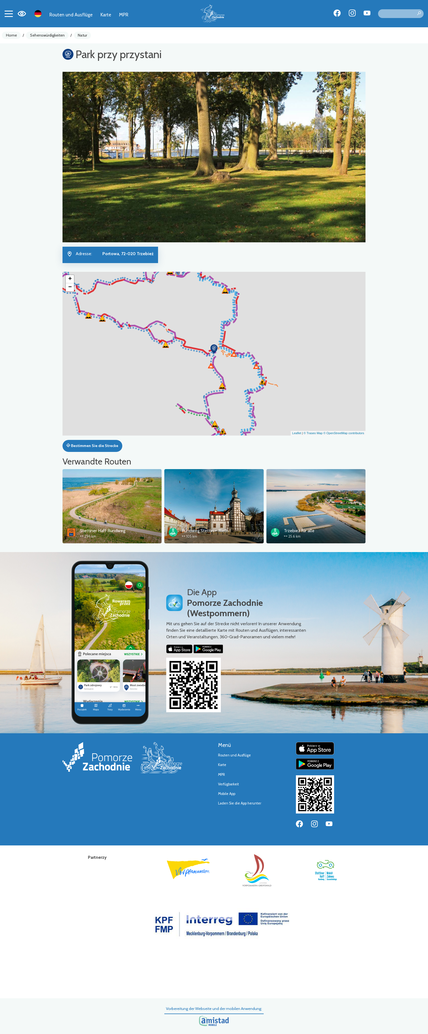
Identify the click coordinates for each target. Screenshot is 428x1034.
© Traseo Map (313, 433)
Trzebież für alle (299, 530)
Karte (105, 14)
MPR (123, 14)
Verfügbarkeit (228, 784)
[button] (214, 349)
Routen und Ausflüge (71, 14)
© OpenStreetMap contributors (343, 433)
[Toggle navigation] (8, 13)
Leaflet (296, 433)
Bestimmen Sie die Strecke (92, 445)
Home (11, 35)
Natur (82, 35)
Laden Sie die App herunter (239, 803)
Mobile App (226, 794)
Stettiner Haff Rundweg (102, 530)
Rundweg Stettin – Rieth (205, 530)
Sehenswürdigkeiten (47, 35)
